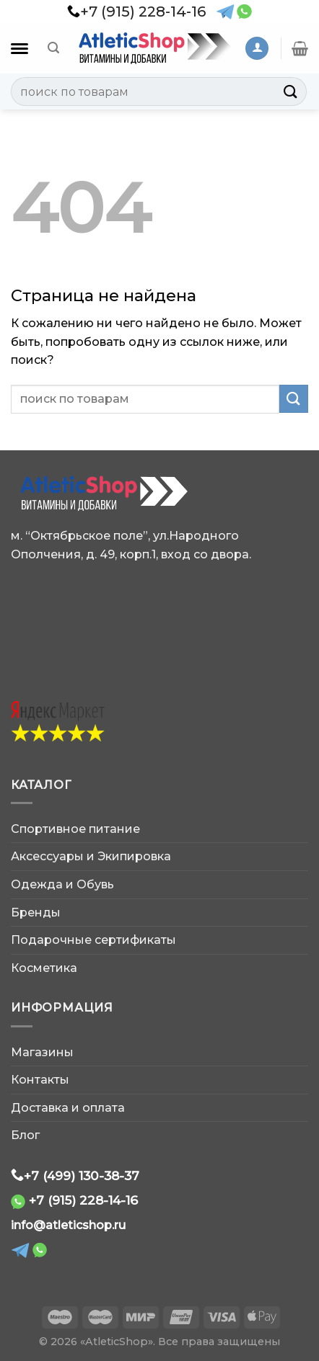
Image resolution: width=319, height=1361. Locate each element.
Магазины (42, 1052)
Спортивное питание (75, 829)
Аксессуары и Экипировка (91, 856)
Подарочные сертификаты (93, 940)
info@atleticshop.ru (68, 1225)
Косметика (44, 968)
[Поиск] (53, 48)
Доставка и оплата (68, 1108)
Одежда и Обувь (62, 884)
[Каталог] (19, 49)
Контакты (40, 1079)
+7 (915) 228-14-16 (83, 1200)
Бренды (36, 912)
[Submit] (290, 91)
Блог (25, 1135)
